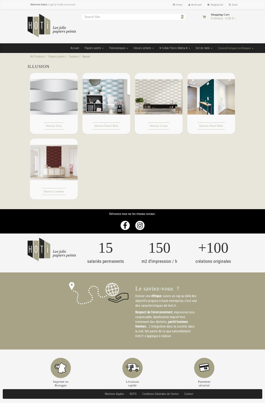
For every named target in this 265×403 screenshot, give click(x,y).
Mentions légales (114, 394)
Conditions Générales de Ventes (160, 394)
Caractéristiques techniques (235, 48)
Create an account (65, 4)
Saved (233, 5)
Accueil (74, 48)
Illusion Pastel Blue (106, 125)
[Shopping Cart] (204, 16)
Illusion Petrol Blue (211, 125)
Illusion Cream (159, 125)
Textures (73, 56)
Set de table (204, 48)
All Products (37, 56)
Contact (188, 394)
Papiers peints (94, 48)
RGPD (133, 394)
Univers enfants (144, 48)
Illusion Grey (54, 125)
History (177, 5)
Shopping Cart (215, 5)
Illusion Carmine (54, 191)
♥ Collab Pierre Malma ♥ (174, 48)
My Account (195, 5)
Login (51, 4)
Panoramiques (118, 48)
